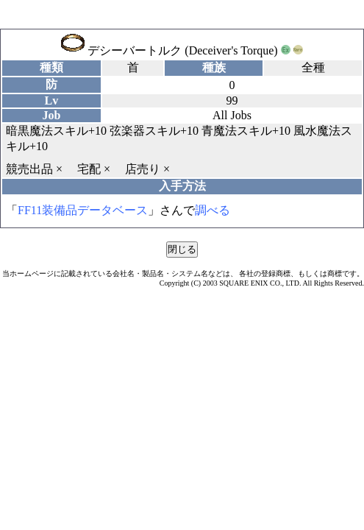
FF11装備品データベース (83, 210)
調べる (212, 210)
